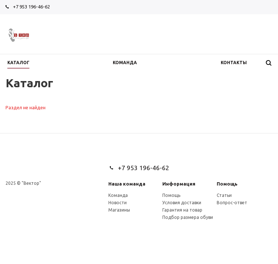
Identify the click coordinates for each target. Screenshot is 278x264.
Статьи (224, 195)
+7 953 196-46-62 (31, 6)
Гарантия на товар (182, 210)
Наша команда (126, 183)
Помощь (227, 183)
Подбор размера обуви (187, 217)
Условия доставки (181, 202)
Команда (118, 195)
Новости (117, 202)
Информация (178, 183)
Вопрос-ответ (232, 202)
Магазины (119, 210)
